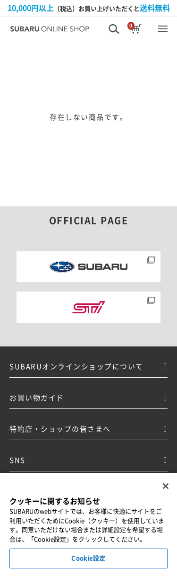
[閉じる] (165, 486)
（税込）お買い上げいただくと (89, 8)
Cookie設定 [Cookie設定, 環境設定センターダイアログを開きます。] (88, 558)
